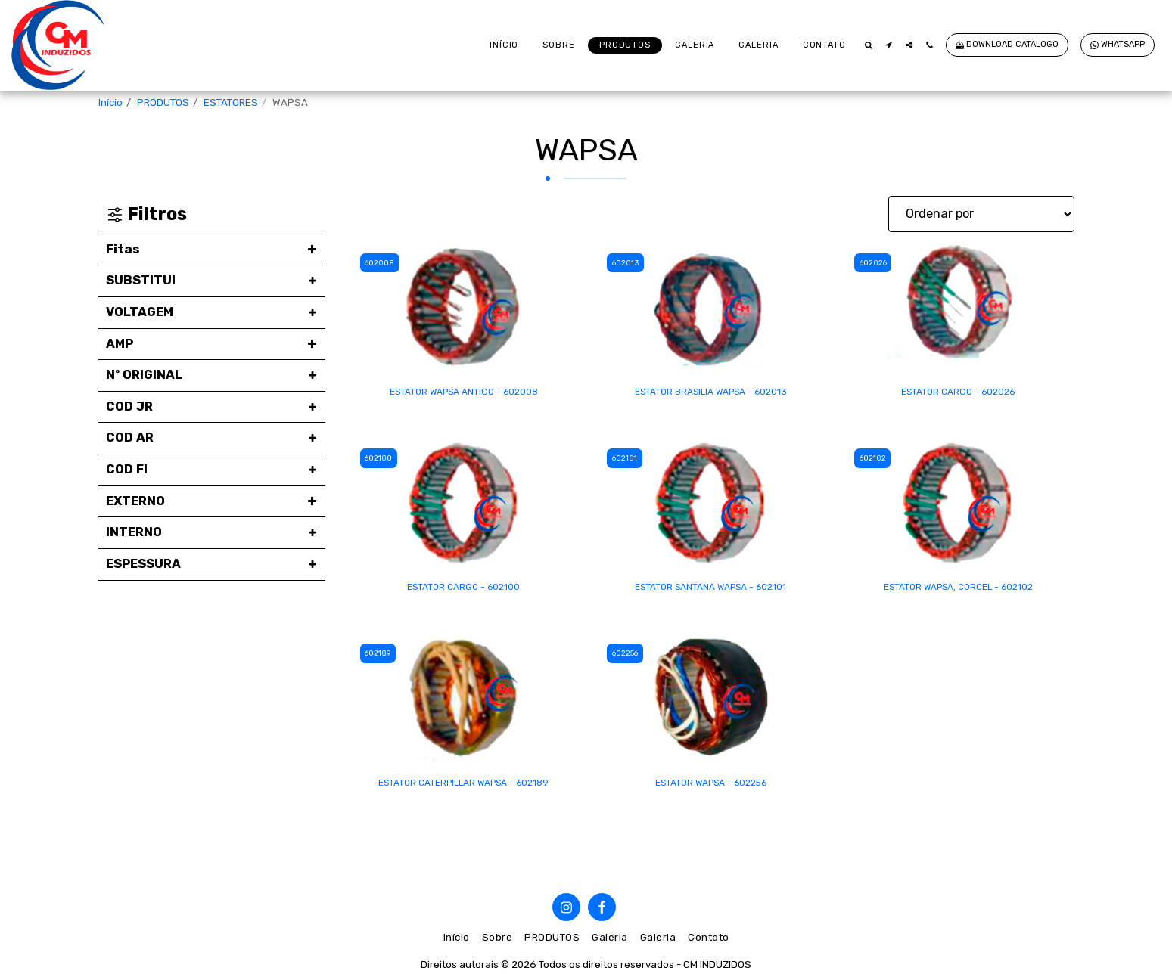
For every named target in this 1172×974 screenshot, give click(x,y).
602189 (381, 656)
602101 (627, 459)
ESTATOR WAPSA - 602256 (711, 787)
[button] (868, 45)
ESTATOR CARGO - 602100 (463, 589)
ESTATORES (231, 102)
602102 (874, 459)
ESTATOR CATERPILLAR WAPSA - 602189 (463, 787)
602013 (627, 263)
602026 (875, 263)
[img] (464, 309)
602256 (628, 656)
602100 (381, 459)
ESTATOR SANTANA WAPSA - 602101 (711, 589)
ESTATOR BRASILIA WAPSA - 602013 (710, 393)
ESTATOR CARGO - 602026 (958, 393)
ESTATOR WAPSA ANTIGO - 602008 (464, 393)
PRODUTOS (163, 102)
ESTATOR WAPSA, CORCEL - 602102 (958, 589)
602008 (382, 263)
